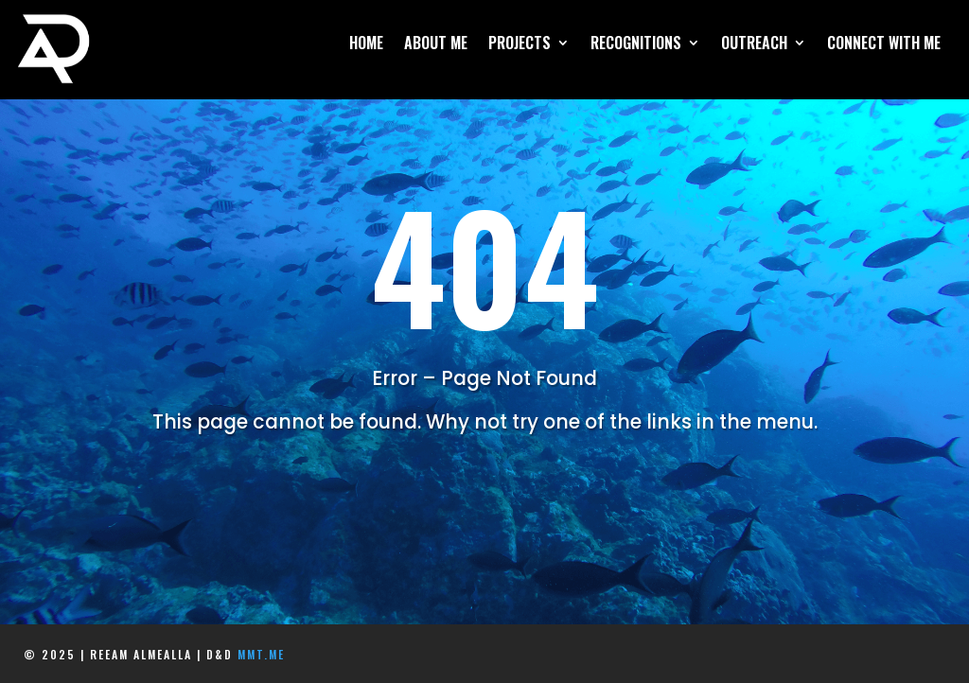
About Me (435, 45)
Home (366, 45)
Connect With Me (884, 45)
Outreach (754, 45)
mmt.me (261, 654)
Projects (519, 45)
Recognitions (635, 45)
